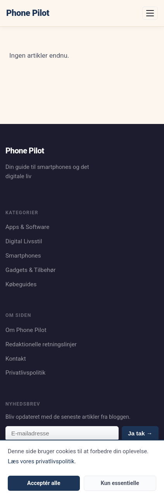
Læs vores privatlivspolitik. (42, 461)
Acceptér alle (43, 483)
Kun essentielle (120, 483)
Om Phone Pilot (26, 330)
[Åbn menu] (150, 13)
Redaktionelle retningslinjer (41, 344)
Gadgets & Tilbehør (30, 270)
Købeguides (20, 284)
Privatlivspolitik (25, 372)
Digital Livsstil (23, 241)
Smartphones (23, 255)
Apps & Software (27, 227)
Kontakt (15, 358)
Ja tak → (140, 433)
